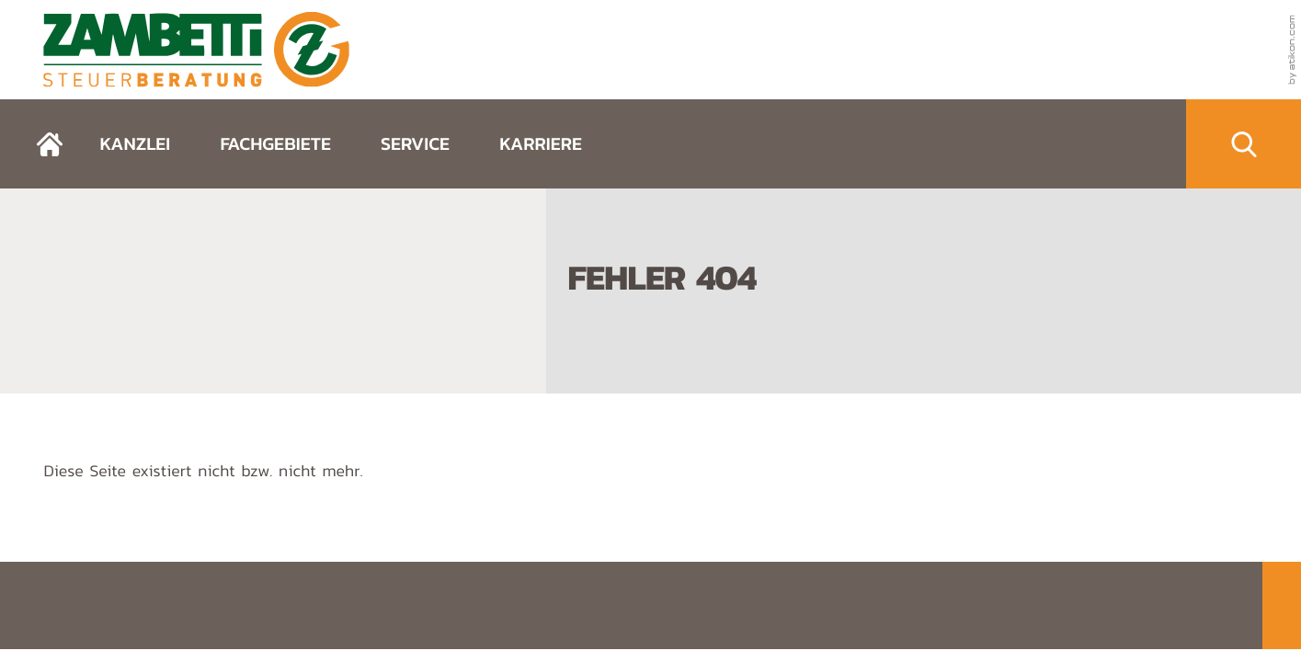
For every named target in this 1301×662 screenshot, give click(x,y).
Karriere (540, 143)
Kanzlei (134, 143)
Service (415, 143)
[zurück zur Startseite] (196, 49)
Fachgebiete (275, 143)
